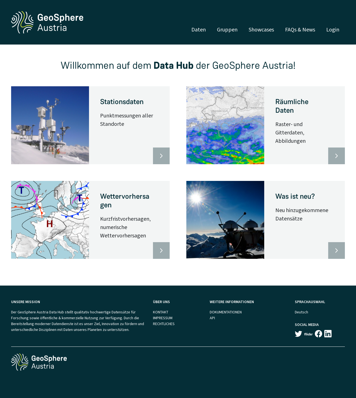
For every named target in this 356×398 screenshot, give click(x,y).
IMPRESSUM (162, 318)
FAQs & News (300, 29)
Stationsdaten (122, 101)
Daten (198, 29)
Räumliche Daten (291, 106)
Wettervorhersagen (124, 200)
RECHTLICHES (164, 323)
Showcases (261, 29)
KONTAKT (160, 312)
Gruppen (227, 29)
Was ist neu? (295, 196)
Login (332, 29)
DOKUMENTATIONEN (226, 312)
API (212, 318)
